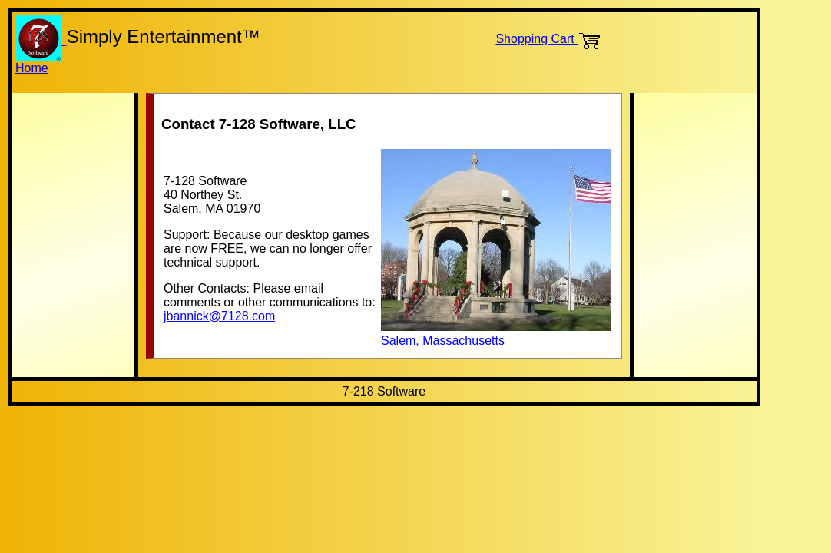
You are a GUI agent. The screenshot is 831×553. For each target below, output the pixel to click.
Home (31, 68)
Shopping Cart (548, 38)
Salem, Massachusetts (496, 333)
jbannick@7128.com (219, 316)
